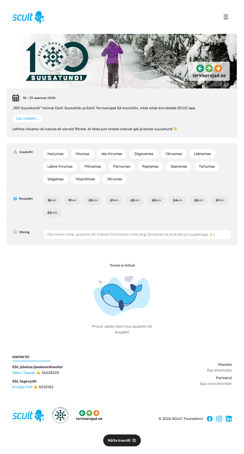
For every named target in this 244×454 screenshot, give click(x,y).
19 (72, 200)
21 (114, 200)
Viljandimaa (85, 179)
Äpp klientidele (219, 370)
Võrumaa (114, 179)
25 (198, 200)
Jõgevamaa (143, 154)
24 (177, 200)
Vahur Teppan (23, 373)
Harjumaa (55, 154)
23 (156, 200)
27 (220, 200)
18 (51, 200)
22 (135, 200)
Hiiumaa (82, 154)
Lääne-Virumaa (59, 166)
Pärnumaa (121, 166)
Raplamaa (150, 166)
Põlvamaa (93, 166)
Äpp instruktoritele (216, 384)
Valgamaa (55, 179)
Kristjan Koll (22, 387)
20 (93, 200)
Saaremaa (179, 166)
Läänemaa (202, 154)
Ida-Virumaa (112, 154)
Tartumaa (207, 166)
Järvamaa (173, 154)
